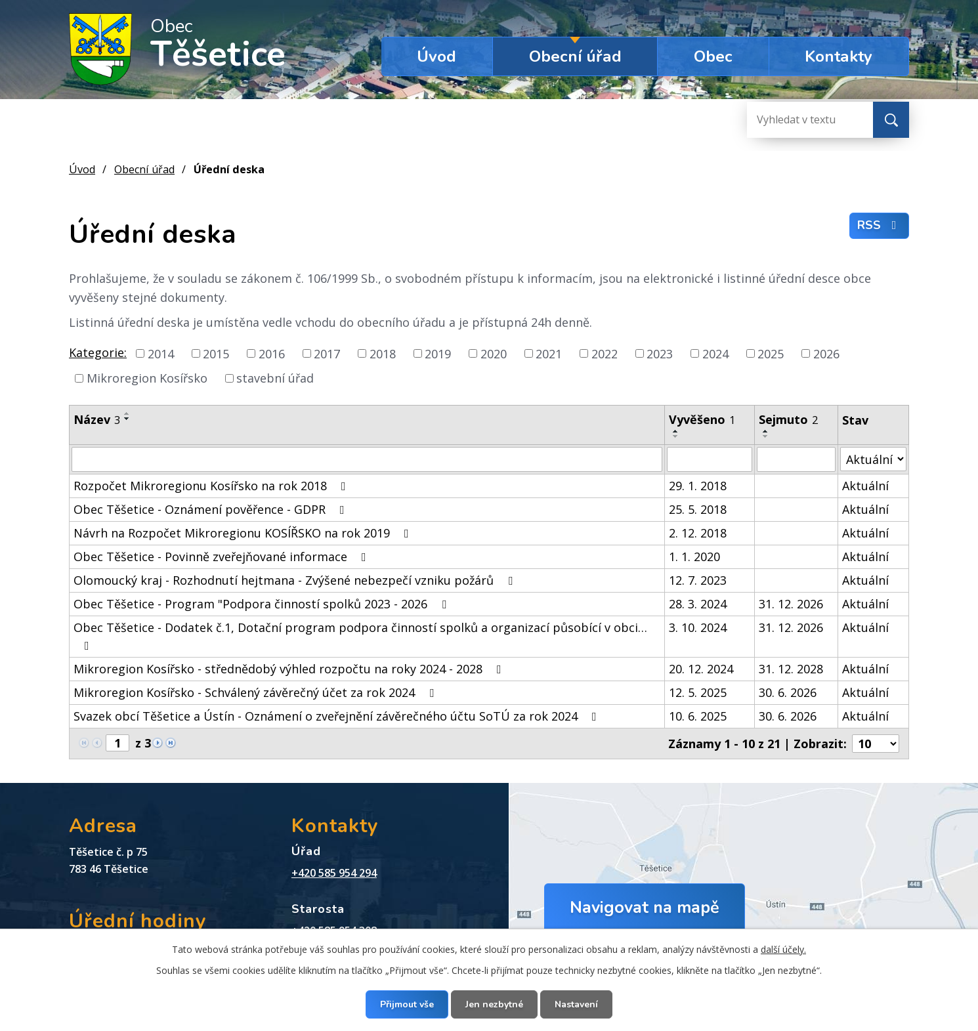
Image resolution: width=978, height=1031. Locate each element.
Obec (713, 56)
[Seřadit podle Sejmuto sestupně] (766, 436)
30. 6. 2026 (788, 692)
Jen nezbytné (494, 1004)
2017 (327, 353)
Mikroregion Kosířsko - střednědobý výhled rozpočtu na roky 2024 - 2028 (290, 669)
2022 (604, 353)
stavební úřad (275, 378)
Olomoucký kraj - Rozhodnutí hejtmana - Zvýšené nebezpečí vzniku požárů (296, 580)
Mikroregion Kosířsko (147, 378)
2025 (770, 353)
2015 (216, 353)
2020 (493, 353)
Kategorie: (98, 352)
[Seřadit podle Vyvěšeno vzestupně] (676, 431)
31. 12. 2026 (791, 604)
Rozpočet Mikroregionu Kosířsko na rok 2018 (212, 486)
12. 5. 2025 (698, 692)
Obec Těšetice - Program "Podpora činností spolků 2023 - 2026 (263, 604)
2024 (715, 353)
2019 (438, 353)
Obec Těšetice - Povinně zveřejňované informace (223, 556)
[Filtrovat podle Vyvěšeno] (709, 459)
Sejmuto (788, 419)
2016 (272, 353)
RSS (879, 225)
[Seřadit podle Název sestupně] (127, 418)
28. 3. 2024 (698, 604)
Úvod (436, 56)
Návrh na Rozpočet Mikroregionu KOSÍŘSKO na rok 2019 (244, 533)
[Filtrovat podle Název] (367, 459)
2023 (660, 353)
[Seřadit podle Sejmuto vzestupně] (766, 431)
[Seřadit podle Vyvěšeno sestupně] (676, 436)
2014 (161, 353)
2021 (549, 353)
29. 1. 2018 (698, 486)
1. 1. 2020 (694, 556)
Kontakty (838, 56)
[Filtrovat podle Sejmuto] (796, 459)
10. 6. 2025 (698, 716)
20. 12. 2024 (701, 669)
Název (97, 419)
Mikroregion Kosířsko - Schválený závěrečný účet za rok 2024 (256, 692)
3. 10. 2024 (698, 627)
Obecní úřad (575, 56)
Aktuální (865, 486)
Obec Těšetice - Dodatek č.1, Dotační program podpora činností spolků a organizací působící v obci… (360, 636)
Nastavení (576, 1004)
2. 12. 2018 (698, 533)
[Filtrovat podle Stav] (873, 459)
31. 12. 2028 (791, 669)
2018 (383, 353)
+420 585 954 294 (334, 873)
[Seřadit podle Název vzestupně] (127, 413)
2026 (826, 353)
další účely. (783, 949)
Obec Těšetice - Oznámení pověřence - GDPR (212, 509)
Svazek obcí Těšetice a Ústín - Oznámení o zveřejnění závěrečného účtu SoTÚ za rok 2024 (338, 716)
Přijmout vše (407, 1004)
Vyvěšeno (702, 419)
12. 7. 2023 (698, 580)
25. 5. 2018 (698, 509)
